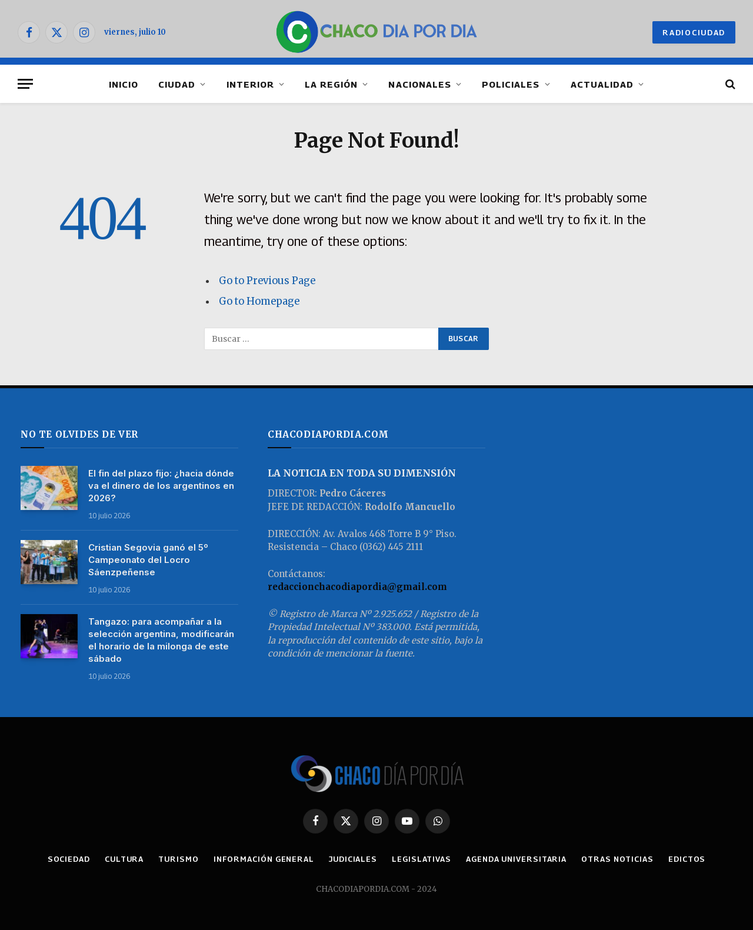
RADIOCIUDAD (693, 32)
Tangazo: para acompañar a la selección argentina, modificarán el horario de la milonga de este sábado (161, 640)
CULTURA (124, 859)
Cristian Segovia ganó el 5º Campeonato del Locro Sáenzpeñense (148, 560)
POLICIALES (511, 84)
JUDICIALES (353, 859)
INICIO (123, 84)
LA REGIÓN (331, 84)
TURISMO (178, 859)
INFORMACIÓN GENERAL (264, 859)
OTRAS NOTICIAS (617, 859)
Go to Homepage (259, 301)
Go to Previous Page (267, 281)
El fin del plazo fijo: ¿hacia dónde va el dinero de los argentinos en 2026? (161, 486)
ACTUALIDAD (602, 84)
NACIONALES (419, 84)
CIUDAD (176, 84)
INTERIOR (250, 84)
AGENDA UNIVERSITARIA (516, 859)
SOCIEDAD (69, 859)
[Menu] (25, 84)
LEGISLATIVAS (421, 859)
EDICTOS (686, 859)
